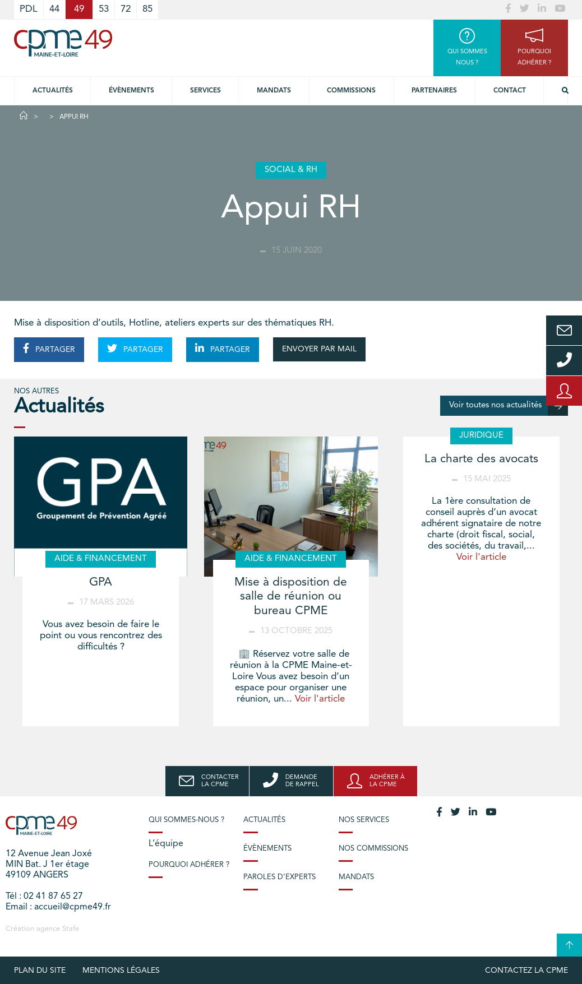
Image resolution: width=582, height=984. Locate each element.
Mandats (274, 90)
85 (147, 9)
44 (54, 9)
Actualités (53, 90)
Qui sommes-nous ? (186, 820)
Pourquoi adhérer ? (189, 865)
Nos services (364, 820)
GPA (100, 582)
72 (126, 9)
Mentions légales (121, 970)
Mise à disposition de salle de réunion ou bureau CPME (290, 596)
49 (79, 9)
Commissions (351, 90)
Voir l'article (320, 699)
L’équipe (166, 843)
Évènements (131, 90)
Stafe (70, 928)
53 (104, 9)
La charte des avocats (481, 459)
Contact (509, 90)
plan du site (40, 970)
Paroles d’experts (279, 877)
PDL (29, 9)
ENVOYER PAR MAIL (319, 349)
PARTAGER (49, 349)
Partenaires (434, 90)
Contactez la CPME (526, 970)
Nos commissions (373, 848)
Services (205, 90)
